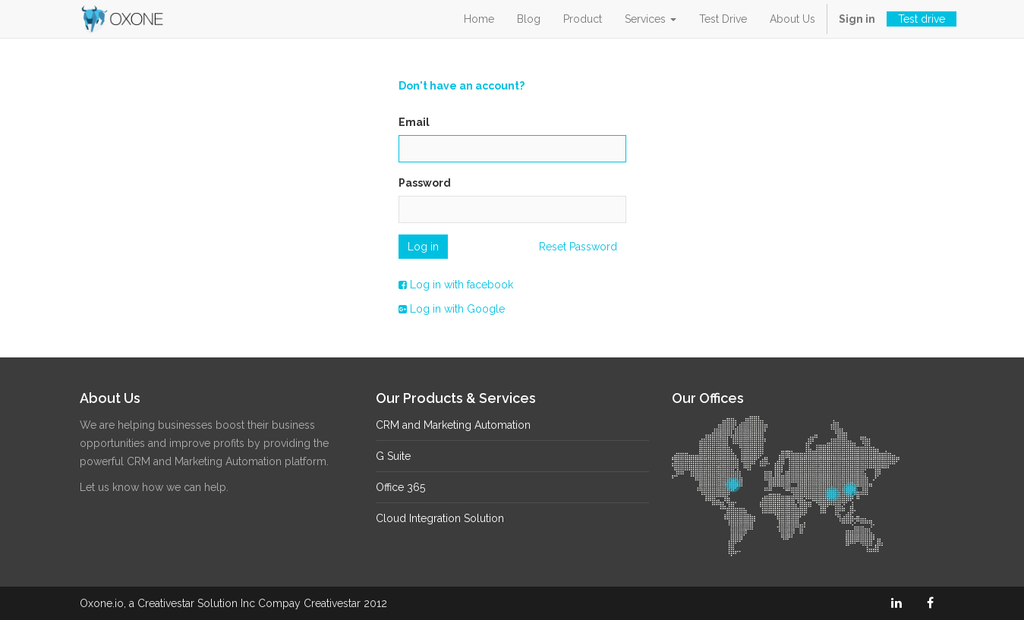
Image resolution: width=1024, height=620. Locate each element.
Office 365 (400, 487)
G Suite (393, 456)
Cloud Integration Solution (440, 518)
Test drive (921, 19)
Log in (423, 247)
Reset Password (578, 247)
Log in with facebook (456, 285)
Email (414, 122)
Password (425, 183)
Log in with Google (452, 309)
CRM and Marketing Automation (453, 425)
